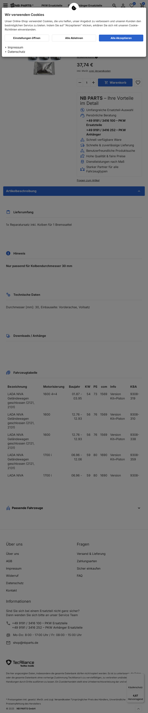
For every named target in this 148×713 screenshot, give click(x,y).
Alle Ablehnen (74, 38)
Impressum (15, 47)
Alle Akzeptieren (121, 38)
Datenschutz (16, 52)
